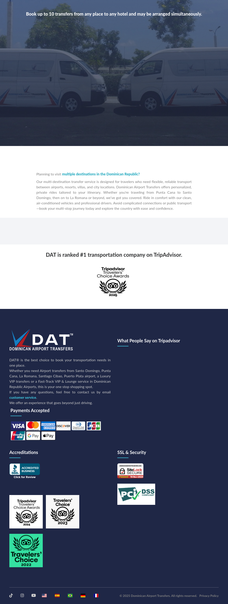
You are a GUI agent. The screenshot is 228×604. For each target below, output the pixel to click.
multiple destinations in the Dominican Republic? (101, 174)
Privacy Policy (209, 596)
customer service (22, 397)
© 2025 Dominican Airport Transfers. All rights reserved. (158, 596)
